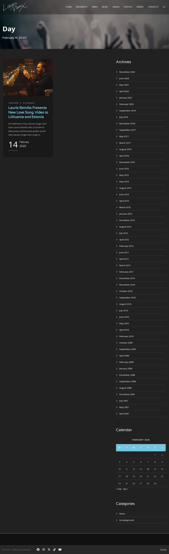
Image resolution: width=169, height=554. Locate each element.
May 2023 (124, 84)
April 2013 (124, 200)
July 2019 (123, 117)
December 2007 (127, 394)
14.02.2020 (13, 102)
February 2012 (126, 246)
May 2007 (124, 407)
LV (164, 6)
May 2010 (124, 323)
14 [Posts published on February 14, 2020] (148, 469)
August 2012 (125, 226)
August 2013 (125, 187)
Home (69, 6)
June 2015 (124, 168)
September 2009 (127, 349)
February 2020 (126, 104)
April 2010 (124, 329)
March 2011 (125, 265)
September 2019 (127, 110)
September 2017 (127, 129)
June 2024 (124, 78)
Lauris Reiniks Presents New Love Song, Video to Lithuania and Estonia (28, 112)
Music (105, 6)
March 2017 (125, 142)
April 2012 (124, 239)
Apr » (125, 488)
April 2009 (124, 355)
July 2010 (123, 310)
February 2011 (126, 271)
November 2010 (127, 284)
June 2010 (124, 316)
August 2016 (125, 149)
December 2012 (127, 220)
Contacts (153, 6)
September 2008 (127, 381)
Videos (116, 6)
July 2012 (123, 233)
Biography (81, 6)
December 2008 (127, 374)
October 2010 (126, 291)
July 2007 (123, 400)
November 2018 (127, 123)
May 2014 (124, 181)
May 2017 (124, 136)
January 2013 (125, 213)
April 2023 (124, 91)
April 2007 (124, 413)
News (94, 6)
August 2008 (125, 387)
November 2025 (127, 71)
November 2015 (127, 162)
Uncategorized (126, 520)
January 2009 (125, 368)
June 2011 (124, 252)
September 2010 (127, 297)
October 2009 (126, 342)
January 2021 (125, 97)
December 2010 (127, 278)
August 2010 (125, 304)
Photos (128, 6)
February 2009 (126, 362)
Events (140, 6)
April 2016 (124, 155)
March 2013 (125, 207)
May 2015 (124, 175)
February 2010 (126, 336)
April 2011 (124, 258)
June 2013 (124, 194)
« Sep (119, 488)
